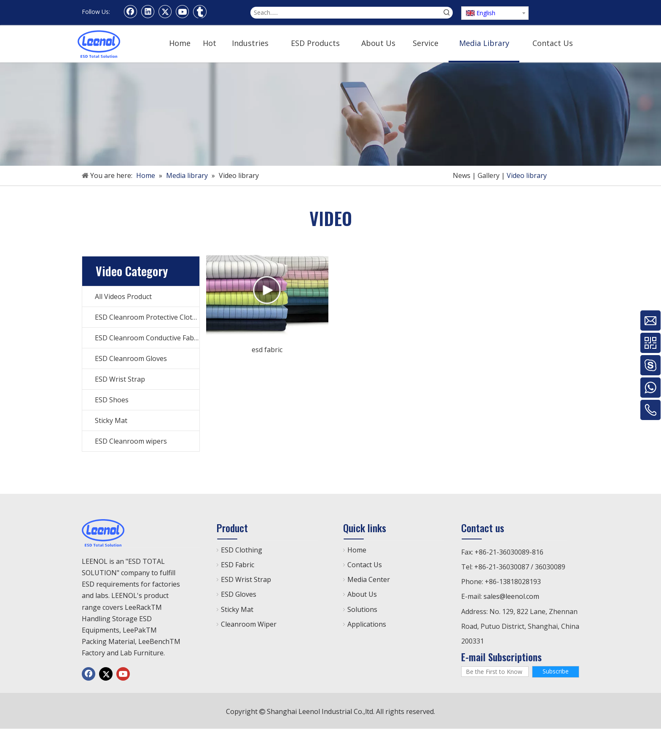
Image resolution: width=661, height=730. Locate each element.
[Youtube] (182, 11)
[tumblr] (200, 11)
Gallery (489, 175)
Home (356, 550)
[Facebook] (130, 11)
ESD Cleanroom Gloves (131, 358)
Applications (366, 624)
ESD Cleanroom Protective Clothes (147, 317)
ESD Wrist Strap (120, 379)
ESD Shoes (112, 399)
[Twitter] (165, 11)
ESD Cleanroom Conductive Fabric (147, 337)
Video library (527, 175)
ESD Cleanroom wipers (131, 441)
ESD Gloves (238, 594)
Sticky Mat (111, 420)
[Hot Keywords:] (447, 13)
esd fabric (267, 349)
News (461, 175)
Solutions (362, 609)
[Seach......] (345, 13)
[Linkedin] (148, 11)
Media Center (368, 579)
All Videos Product (123, 296)
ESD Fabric (237, 564)
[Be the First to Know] (495, 671)
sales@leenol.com (511, 596)
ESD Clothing (241, 550)
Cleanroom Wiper (249, 624)
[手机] (330, 114)
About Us (362, 594)
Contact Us (364, 564)
